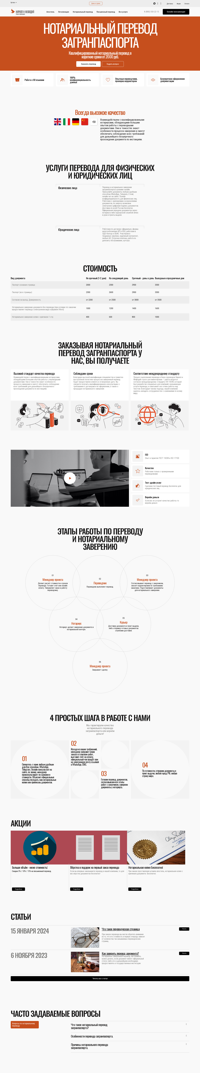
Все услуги (123, 12)
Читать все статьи (100, 978)
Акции (179, 4)
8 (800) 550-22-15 (151, 12)
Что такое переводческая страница (121, 929)
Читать (184, 929)
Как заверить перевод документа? (120, 953)
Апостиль (50, 12)
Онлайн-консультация (176, 12)
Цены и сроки (95, 3)
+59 (94, 122)
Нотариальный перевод (83, 12)
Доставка (170, 4)
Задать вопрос (113, 64)
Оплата (186, 4)
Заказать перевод (88, 64)
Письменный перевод (106, 12)
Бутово (13, 2)
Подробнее (18, 889)
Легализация (63, 12)
